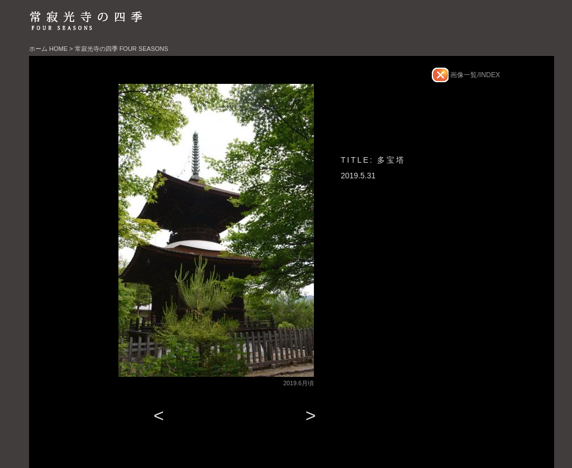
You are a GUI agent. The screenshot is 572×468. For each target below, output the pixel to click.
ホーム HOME (48, 48)
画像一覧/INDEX (474, 75)
